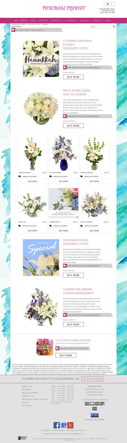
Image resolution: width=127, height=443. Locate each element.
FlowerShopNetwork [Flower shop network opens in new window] (65, 439)
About (98, 20)
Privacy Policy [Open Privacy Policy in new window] (82, 439)
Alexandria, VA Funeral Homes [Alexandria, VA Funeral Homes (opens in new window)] (53, 430)
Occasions (71, 20)
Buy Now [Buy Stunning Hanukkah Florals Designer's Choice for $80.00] (73, 77)
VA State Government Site (73, 434)
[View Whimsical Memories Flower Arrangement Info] (94, 154)
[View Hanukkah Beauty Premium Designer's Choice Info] (63, 203)
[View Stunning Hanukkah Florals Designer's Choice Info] (42, 59)
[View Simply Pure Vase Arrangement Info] (32, 203)
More (108, 20)
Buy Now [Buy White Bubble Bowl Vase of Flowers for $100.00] (73, 125)
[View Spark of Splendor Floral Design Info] (94, 203)
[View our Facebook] (57, 428)
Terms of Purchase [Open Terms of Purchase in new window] (98, 439)
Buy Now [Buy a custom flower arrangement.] (66, 355)
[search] (113, 27)
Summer (23, 20)
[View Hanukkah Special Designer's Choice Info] (42, 258)
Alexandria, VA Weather (52, 434)
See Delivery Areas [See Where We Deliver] (92, 379)
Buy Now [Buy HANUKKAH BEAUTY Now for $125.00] (63, 230)
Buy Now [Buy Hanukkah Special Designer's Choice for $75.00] (73, 275)
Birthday (43, 20)
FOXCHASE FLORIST (63, 8)
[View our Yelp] (70, 428)
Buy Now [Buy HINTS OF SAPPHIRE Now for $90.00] (63, 181)
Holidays (85, 20)
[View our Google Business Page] (63, 428)
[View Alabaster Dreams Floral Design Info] (32, 154)
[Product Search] (101, 26)
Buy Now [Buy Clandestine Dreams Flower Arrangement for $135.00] (73, 324)
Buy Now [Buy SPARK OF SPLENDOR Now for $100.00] (94, 230)
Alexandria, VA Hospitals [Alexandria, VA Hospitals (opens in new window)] (76, 430)
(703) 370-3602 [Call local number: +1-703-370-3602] (110, 12)
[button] (109, 4)
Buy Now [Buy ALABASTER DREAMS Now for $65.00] (32, 181)
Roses (33, 20)
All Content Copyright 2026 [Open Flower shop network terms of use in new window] (44, 439)
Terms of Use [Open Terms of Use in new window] (69, 440)
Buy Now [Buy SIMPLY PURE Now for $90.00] (32, 230)
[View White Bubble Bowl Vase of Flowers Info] (42, 108)
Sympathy (56, 20)
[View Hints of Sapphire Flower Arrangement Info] (63, 154)
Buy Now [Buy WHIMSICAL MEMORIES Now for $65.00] (94, 181)
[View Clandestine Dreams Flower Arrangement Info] (42, 307)
